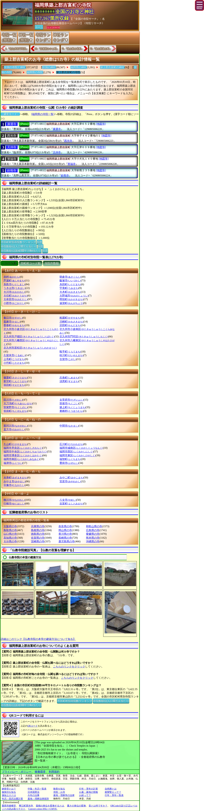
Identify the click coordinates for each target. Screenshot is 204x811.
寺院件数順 (52, 263)
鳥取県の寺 (10, 530)
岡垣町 (71, 299)
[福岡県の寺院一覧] (42, 114)
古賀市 (68, 359)
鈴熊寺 (11, 170)
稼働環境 (40, 771)
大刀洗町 (18, 403)
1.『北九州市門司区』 (16, 48)
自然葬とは (110, 789)
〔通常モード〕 (10, 114)
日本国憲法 (33, 792)
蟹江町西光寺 (26, 805)
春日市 (13, 317)
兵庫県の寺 (37, 526)
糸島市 (14, 284)
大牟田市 (15, 299)
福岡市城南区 (81, 447)
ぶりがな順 (9, 263)
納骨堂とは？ (9, 789)
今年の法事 (33, 795)
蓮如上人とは (9, 795)
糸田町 (70, 284)
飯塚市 (70, 280)
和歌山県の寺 (94, 526)
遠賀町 (71, 303)
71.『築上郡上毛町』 (72, 48)
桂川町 (71, 355)
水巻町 (15, 477)
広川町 (71, 444)
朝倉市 (70, 276)
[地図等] (101, 123)
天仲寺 (11, 147)
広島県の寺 (92, 530)
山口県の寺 (10, 533)
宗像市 (14, 485)
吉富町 (71, 503)
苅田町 (70, 325)
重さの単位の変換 (76, 805)
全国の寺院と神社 (14, 67)
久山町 (15, 444)
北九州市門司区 (84, 336)
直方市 (14, 429)
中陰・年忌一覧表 (37, 789)
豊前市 (69, 463)
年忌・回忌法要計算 (12, 798)
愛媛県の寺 (92, 533)
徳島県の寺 (37, 533)
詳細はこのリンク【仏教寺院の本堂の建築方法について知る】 (38, 639)
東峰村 (71, 411)
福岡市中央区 (25, 451)
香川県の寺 (65, 533)
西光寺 (11, 135)
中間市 (69, 425)
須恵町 (69, 381)
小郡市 (14, 303)
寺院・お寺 (59, 792)
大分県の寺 (10, 541)
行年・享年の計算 (88, 789)
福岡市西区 (76, 451)
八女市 (68, 499)
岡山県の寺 (65, 530)
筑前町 (15, 411)
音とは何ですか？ (98, 805)
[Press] (24, 124)
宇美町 (69, 288)
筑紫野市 (15, 407)
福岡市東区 (78, 455)
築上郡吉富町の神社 (112, 67)
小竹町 (14, 362)
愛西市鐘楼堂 (9, 805)
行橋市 (14, 503)
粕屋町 (70, 317)
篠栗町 (15, 377)
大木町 (70, 291)
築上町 (72, 407)
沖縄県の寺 (92, 541)
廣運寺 (11, 124)
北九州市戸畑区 (29, 336)
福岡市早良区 (23, 447)
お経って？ (85, 795)
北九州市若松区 (30, 347)
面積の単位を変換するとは (50, 805)
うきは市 (14, 288)
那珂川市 (15, 425)
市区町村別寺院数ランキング (18, 242)
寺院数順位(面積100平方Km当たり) (21, 250)
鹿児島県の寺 (67, 541)
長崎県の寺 (65, 537)
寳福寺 (11, 159)
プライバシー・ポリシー (17, 771)
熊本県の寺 (92, 537)
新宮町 (15, 381)
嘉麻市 (12, 321)
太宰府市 (71, 399)
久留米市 (14, 355)
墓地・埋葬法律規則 (38, 798)
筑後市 (69, 403)
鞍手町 (70, 351)
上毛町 (14, 359)
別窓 (39, 242)
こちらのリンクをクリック (69, 666)
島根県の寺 (37, 530)
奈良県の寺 (65, 526)
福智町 (70, 459)
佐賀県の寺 (37, 537)
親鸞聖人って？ (113, 792)
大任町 (15, 295)
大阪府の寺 (10, 526)
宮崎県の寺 (37, 541)
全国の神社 (49, 67)
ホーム (39, 27)
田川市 (13, 399)
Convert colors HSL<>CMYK (42, 809)
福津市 (13, 463)
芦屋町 (14, 280)
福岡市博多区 (23, 455)
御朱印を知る (9, 792)
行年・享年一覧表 (114, 795)
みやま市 (14, 481)
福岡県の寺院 (35, 72)
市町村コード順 (31, 263)
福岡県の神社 (79, 67)
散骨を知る (59, 789)
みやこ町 (71, 477)
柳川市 (14, 499)
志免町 (69, 377)
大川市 (14, 291)
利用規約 (54, 771)
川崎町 (71, 321)
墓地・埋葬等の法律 (63, 795)
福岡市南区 (22, 459)
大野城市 (74, 295)
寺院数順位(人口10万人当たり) (19, 246)
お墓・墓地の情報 (88, 792)
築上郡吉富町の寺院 (68, 72)
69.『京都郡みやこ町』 (47, 48)
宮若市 (70, 481)
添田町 (14, 385)
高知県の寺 (10, 537)
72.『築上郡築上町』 (101, 48)
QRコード (32, 726)
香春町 (14, 325)
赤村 (12, 276)
